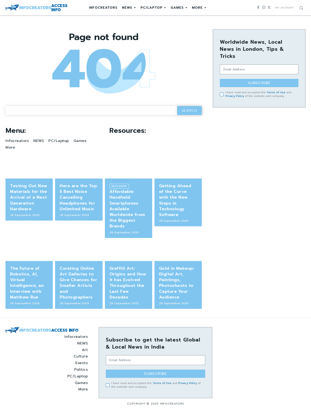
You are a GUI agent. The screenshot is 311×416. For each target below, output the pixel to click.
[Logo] (36, 8)
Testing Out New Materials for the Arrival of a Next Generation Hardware (28, 197)
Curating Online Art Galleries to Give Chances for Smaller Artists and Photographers (78, 282)
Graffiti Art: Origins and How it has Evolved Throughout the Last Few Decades (127, 282)
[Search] (189, 110)
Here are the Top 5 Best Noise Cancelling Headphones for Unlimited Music (78, 197)
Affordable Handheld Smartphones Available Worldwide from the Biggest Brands (127, 208)
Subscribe (259, 83)
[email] (259, 69)
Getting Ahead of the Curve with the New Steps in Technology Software (175, 200)
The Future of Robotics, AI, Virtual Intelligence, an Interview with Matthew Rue (27, 282)
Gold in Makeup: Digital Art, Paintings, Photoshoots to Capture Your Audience (176, 282)
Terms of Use (276, 92)
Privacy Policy (234, 96)
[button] (301, 8)
